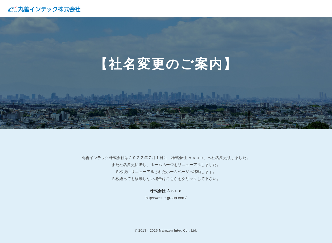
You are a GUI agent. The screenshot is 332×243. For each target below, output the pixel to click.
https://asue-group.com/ (166, 198)
